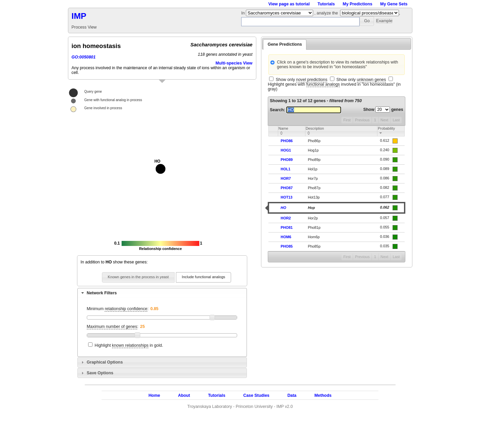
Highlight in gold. (129, 345)
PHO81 (287, 227)
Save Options (100, 373)
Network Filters (102, 293)
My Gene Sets (393, 4)
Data (291, 395)
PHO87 (287, 188)
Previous (362, 120)
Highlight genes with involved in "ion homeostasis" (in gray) (334, 86)
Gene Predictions (285, 44)
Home (154, 395)
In (243, 13)
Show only (301, 79)
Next (384, 120)
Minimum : (118, 308)
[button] (367, 21)
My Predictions (357, 4)
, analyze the (326, 13)
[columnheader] (291, 131)
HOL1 (285, 169)
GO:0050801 (84, 57)
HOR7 (286, 178)
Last (396, 120)
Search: (305, 110)
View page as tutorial (289, 4)
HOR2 (286, 218)
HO (283, 208)
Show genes (383, 109)
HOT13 (286, 197)
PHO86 (287, 141)
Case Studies (256, 395)
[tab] (162, 293)
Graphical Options (105, 362)
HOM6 (286, 237)
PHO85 (287, 246)
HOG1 (286, 150)
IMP (79, 15)
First (347, 120)
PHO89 (287, 160)
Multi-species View (234, 63)
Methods (323, 395)
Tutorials (326, 4)
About (184, 395)
